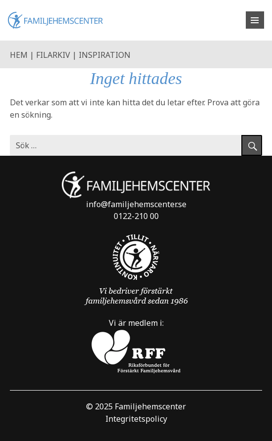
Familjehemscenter (150, 406)
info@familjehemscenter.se (136, 204)
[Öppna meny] (255, 20)
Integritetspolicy (136, 418)
